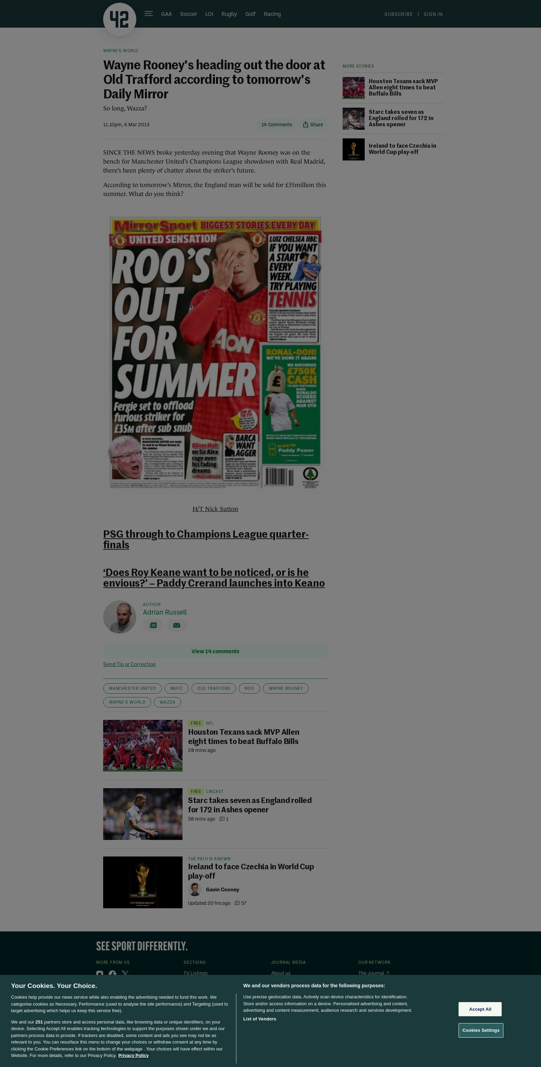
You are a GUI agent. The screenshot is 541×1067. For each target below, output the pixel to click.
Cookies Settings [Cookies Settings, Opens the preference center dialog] (481, 1030)
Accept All (480, 1009)
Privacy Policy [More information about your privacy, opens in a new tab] (133, 1055)
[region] (270, 1021)
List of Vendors (259, 1018)
